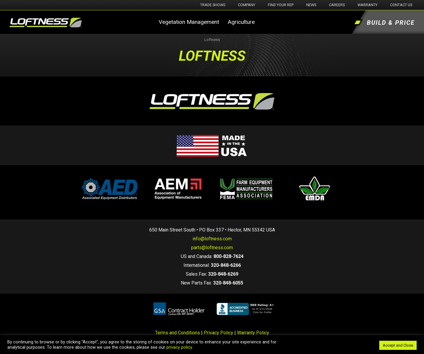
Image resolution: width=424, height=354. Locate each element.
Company (246, 5)
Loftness (212, 39)
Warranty (367, 5)
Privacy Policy (218, 332)
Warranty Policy (253, 332)
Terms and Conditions (177, 332)
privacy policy (179, 347)
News (311, 5)
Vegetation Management (189, 22)
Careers (337, 5)
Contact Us (401, 5)
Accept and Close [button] (398, 345)
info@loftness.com (212, 238)
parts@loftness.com (212, 247)
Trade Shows (212, 5)
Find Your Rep (281, 5)
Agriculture (241, 22)
